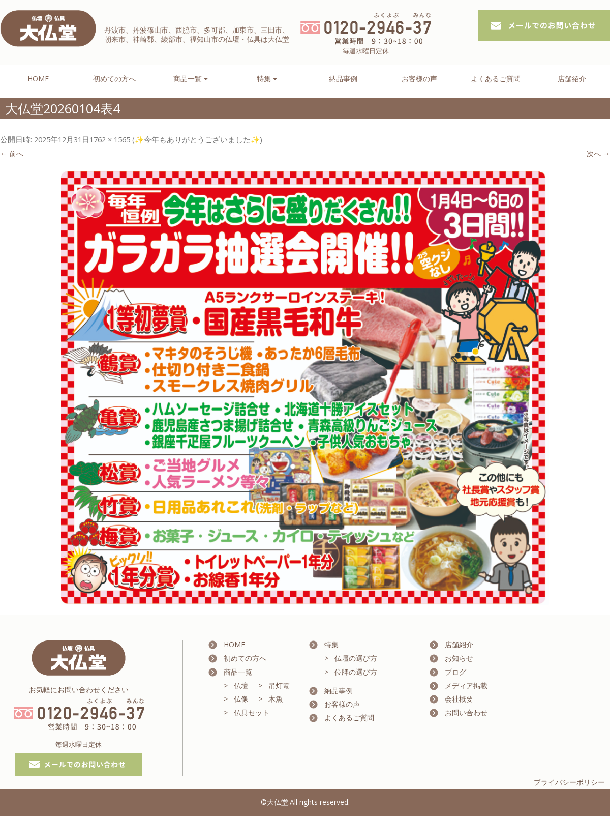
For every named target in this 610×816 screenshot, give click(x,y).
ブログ (455, 672)
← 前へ (11, 153)
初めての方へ (114, 78)
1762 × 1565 (109, 139)
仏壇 (241, 685)
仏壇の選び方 (355, 658)
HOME (38, 78)
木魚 (275, 699)
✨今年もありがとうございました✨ (197, 139)
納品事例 (343, 78)
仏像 (241, 699)
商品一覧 (238, 672)
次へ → (598, 153)
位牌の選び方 (355, 672)
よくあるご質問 (496, 78)
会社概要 (459, 699)
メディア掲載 (466, 685)
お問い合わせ (466, 712)
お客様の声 (419, 78)
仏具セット (251, 712)
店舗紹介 (572, 78)
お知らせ (459, 658)
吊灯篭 (279, 685)
